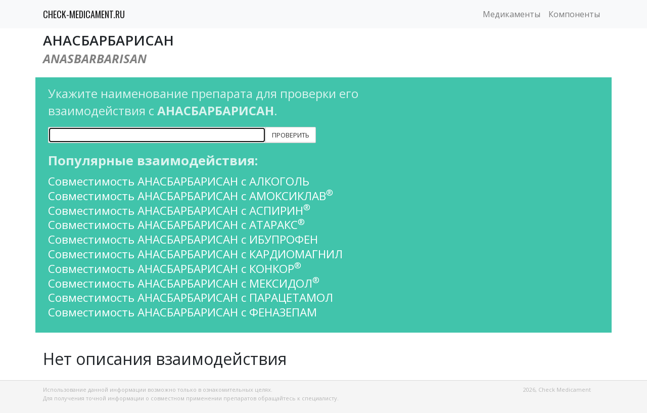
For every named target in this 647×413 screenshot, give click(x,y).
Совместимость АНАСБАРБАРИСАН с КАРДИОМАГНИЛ (195, 254)
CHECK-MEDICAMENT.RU (84, 14)
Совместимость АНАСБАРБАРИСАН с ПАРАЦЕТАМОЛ (190, 297)
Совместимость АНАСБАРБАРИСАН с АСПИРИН (179, 210)
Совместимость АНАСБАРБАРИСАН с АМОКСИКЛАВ (190, 196)
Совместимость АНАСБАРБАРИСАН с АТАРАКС (176, 225)
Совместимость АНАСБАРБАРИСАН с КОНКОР (174, 269)
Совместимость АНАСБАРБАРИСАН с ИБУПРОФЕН (183, 239)
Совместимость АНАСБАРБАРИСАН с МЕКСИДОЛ (183, 283)
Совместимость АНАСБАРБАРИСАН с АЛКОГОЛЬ (178, 181)
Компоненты (574, 14)
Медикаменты (511, 14)
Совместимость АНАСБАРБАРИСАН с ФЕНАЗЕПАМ (182, 312)
